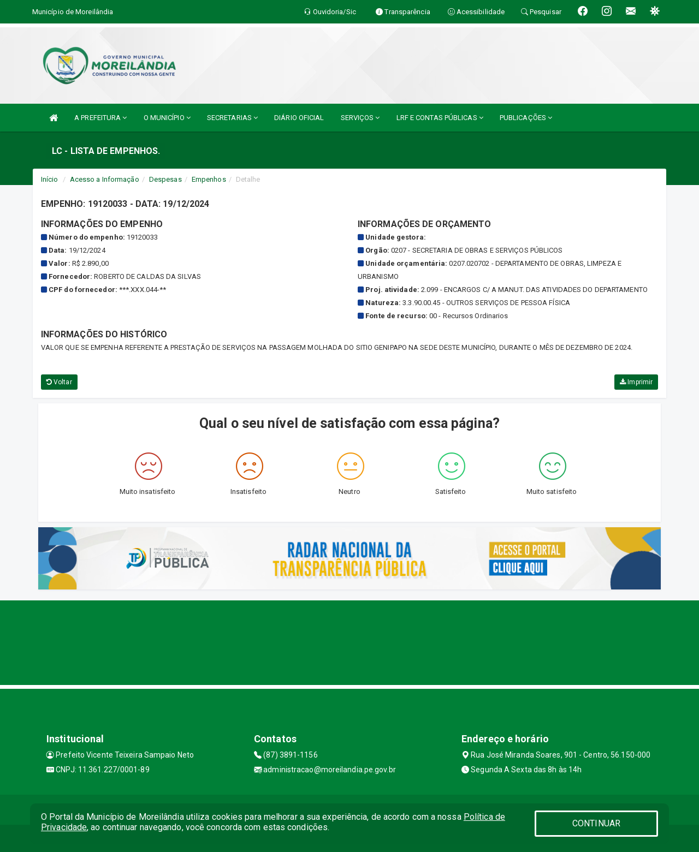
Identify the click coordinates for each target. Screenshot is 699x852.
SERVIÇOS (360, 118)
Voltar (59, 382)
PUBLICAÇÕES (526, 118)
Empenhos (209, 179)
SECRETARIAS (232, 118)
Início (49, 179)
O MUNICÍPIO (167, 118)
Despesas (165, 179)
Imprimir (636, 382)
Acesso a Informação (104, 179)
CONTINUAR (596, 823)
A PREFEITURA (100, 118)
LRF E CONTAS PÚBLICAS (439, 118)
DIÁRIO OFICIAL (299, 118)
